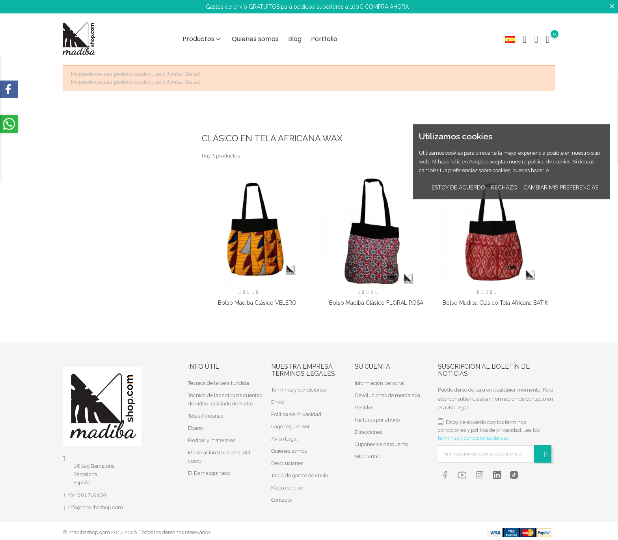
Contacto (281, 498)
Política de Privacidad (296, 412)
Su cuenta (372, 364)
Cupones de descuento (381, 441)
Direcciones (368, 429)
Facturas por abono (377, 417)
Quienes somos (255, 37)
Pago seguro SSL (291, 424)
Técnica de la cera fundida (218, 380)
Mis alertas (367, 454)
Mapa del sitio (287, 485)
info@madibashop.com (95, 505)
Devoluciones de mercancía (387, 393)
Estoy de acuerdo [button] (458, 187)
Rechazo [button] (504, 187)
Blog (295, 37)
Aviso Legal (284, 436)
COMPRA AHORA (387, 7)
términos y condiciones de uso (473, 435)
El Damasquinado (209, 470)
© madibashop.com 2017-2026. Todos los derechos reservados (136, 530)
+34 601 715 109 (87, 492)
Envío (277, 400)
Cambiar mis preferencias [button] (560, 187)
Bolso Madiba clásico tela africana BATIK (495, 300)
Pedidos (364, 405)
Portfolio (324, 37)
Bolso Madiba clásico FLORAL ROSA (376, 300)
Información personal (380, 380)
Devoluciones (287, 461)
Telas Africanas (205, 413)
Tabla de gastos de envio (299, 473)
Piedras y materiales (211, 438)
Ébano (195, 425)
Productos (202, 37)
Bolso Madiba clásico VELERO (257, 300)
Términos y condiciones (298, 387)
